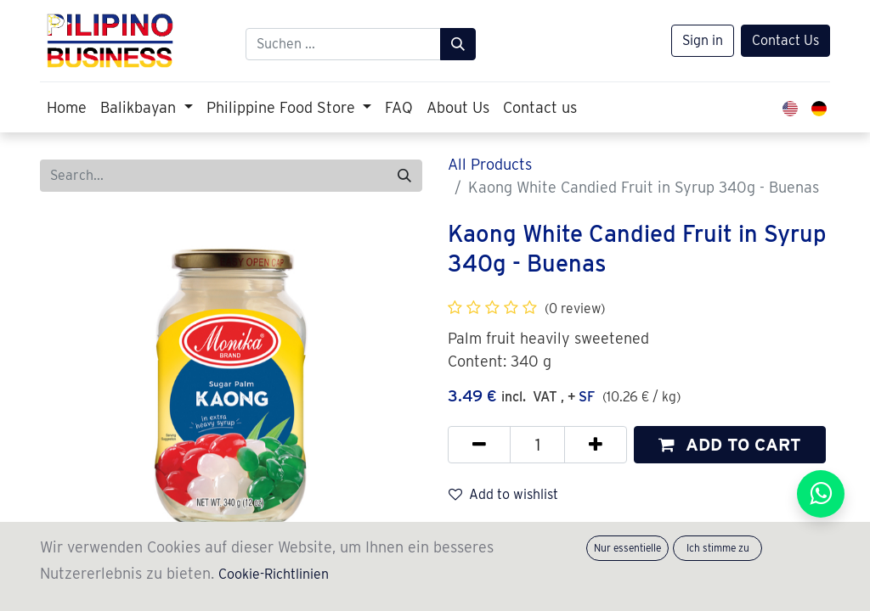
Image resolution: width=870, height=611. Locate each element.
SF (587, 397)
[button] (730, 444)
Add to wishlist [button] (503, 494)
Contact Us (785, 40)
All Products (490, 164)
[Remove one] (479, 444)
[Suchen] (458, 44)
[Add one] (595, 444)
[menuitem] (66, 107)
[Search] (404, 176)
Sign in (702, 40)
